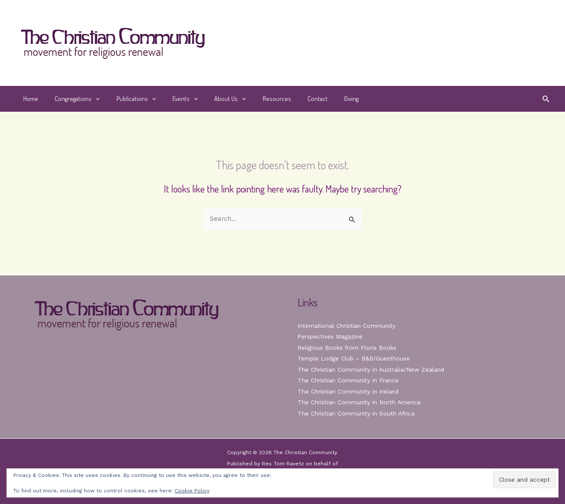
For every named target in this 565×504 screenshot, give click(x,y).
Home (29, 99)
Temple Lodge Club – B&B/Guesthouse (355, 358)
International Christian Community (347, 325)
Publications (127, 99)
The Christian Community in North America (359, 402)
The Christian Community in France (348, 380)
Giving (324, 99)
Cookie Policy (192, 491)
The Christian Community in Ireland (348, 391)
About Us (214, 99)
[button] (90, 99)
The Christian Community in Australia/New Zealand (371, 369)
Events (172, 99)
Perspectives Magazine (330, 336)
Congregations (72, 99)
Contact (294, 99)
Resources (257, 99)
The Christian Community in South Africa (356, 413)
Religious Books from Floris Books (348, 347)
